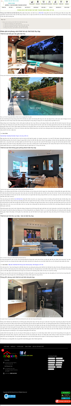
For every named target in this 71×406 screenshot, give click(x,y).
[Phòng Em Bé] (49, 2)
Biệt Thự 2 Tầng (59, 362)
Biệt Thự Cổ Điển (51, 362)
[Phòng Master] (43, 2)
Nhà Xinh (41, 12)
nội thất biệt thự (19, 199)
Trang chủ (4, 7)
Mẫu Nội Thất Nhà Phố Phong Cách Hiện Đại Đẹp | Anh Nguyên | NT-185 (26, 264)
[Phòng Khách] (32, 2)
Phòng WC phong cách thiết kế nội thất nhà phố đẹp (15, 27)
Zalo (64, 398)
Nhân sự (13, 346)
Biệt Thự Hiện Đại (51, 360)
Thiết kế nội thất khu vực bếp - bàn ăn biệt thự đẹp (15, 26)
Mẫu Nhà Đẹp (51, 369)
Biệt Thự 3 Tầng (51, 364)
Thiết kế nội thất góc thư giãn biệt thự (12, 23)
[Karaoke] (66, 2)
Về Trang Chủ (66, 392)
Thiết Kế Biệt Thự (59, 358)
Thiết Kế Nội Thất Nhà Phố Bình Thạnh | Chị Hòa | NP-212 (14, 136)
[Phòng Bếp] (37, 2)
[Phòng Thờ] (61, 2)
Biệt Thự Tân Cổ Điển (60, 360)
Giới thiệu (6, 346)
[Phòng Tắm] (55, 2)
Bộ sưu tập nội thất (38, 346)
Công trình (28, 346)
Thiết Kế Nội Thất (51, 358)
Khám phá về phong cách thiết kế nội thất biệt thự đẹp (14, 22)
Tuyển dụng (20, 346)
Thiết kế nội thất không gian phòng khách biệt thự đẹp (16, 25)
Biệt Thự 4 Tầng (58, 364)
